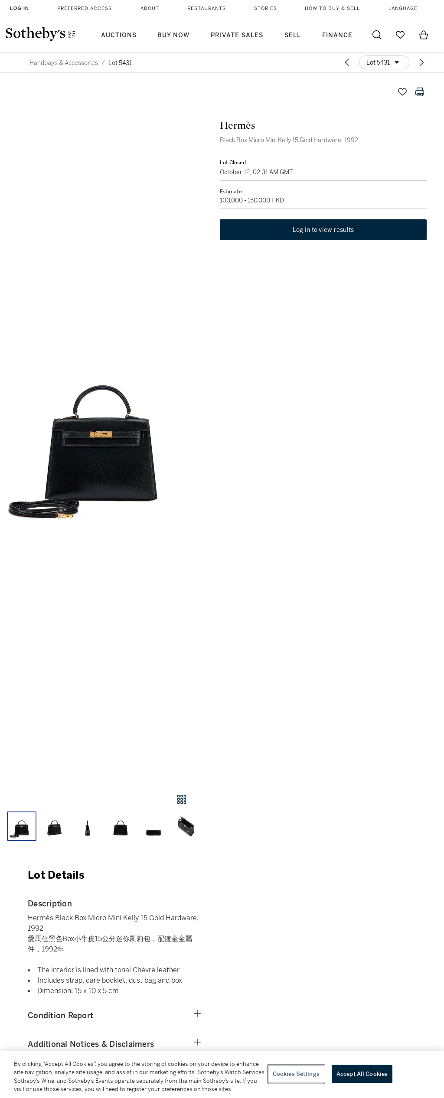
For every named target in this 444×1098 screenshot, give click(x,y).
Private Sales (237, 35)
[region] (222, 1074)
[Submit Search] (376, 34)
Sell (292, 35)
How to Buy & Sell (332, 8)
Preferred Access (84, 8)
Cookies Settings (296, 1074)
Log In (19, 8)
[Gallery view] (182, 799)
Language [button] (403, 8)
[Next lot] (421, 62)
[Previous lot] (347, 62)
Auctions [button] (119, 35)
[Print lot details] (420, 92)
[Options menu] (384, 62)
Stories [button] (265, 8)
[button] (101, 430)
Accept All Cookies (362, 1074)
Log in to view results (323, 230)
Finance (337, 35)
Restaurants (206, 8)
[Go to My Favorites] (400, 34)
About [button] (149, 8)
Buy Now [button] (173, 35)
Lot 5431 (120, 63)
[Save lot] (402, 92)
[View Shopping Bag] (423, 34)
